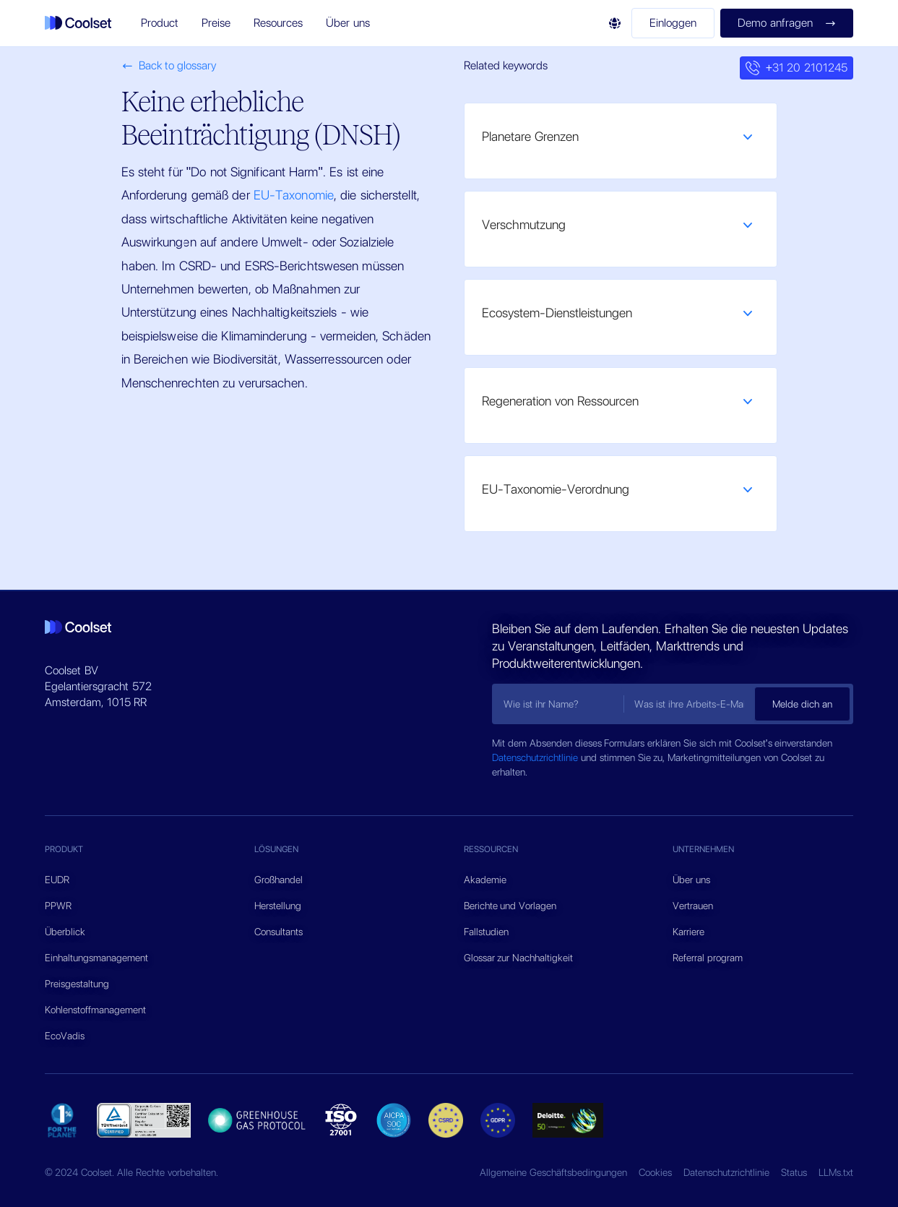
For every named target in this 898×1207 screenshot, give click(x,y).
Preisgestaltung (77, 983)
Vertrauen (693, 905)
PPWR (58, 905)
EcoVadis (65, 1035)
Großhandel (278, 879)
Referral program (708, 957)
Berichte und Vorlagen (510, 905)
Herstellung (277, 905)
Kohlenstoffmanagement (95, 1009)
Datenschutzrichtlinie (536, 757)
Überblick (65, 931)
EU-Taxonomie (294, 194)
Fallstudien (486, 931)
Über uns (691, 879)
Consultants (278, 931)
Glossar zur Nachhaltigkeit (519, 957)
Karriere (688, 931)
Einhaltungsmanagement (96, 957)
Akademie (485, 879)
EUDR (57, 879)
